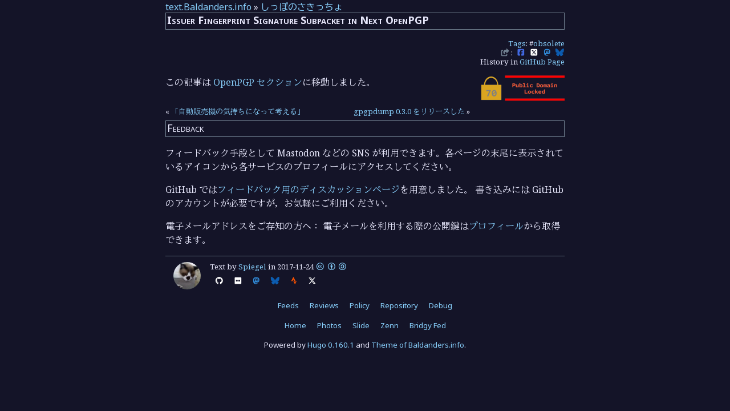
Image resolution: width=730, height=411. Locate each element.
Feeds (288, 305)
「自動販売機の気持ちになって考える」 (238, 111)
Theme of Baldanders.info (417, 345)
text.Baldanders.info (208, 7)
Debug (440, 305)
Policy (360, 305)
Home (295, 325)
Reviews (324, 305)
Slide (361, 325)
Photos (329, 325)
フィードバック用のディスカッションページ (308, 189)
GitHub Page (542, 62)
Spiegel (252, 266)
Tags (517, 43)
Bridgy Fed (427, 325)
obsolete (549, 43)
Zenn (389, 325)
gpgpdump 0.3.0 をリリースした (409, 111)
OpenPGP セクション (257, 82)
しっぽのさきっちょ (302, 7)
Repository (399, 305)
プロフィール (496, 226)
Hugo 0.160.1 (330, 345)
